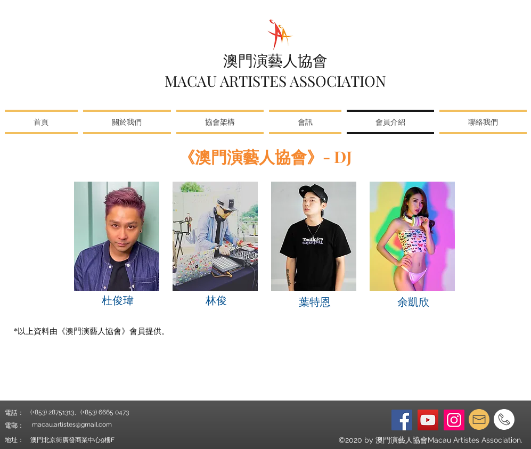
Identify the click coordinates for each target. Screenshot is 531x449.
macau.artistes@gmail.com (72, 424)
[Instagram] (454, 420)
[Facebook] (401, 420)
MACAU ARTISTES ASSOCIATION (275, 81)
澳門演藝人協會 (275, 60)
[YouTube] (428, 420)
